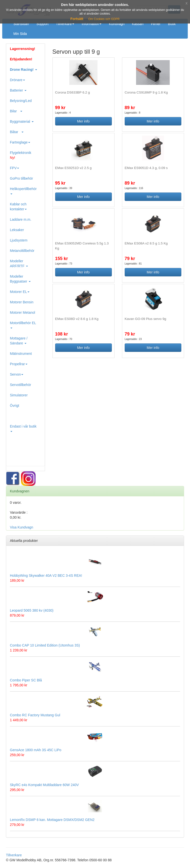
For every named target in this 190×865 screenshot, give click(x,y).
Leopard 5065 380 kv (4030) (31, 610)
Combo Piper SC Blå (26, 680)
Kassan (137, 24)
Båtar (17, 132)
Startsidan (21, 24)
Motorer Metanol (22, 312)
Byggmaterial (22, 121)
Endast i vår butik (23, 428)
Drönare (17, 80)
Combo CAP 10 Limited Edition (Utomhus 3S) (45, 645)
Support (42, 24)
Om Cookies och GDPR (104, 19)
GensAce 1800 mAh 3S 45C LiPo (35, 750)
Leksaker (17, 230)
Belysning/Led (21, 101)
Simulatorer (19, 395)
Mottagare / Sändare (18, 340)
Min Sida (20, 34)
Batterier (18, 90)
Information (91, 24)
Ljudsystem (18, 240)
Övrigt (14, 406)
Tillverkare (65, 24)
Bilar (16, 111)
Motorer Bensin (21, 302)
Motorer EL (19, 292)
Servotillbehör (20, 385)
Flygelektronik (20, 155)
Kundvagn (116, 24)
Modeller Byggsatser (20, 278)
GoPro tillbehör (21, 178)
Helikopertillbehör (23, 190)
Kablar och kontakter (18, 206)
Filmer (156, 24)
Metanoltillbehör (22, 251)
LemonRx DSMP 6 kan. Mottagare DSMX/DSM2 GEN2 (52, 820)
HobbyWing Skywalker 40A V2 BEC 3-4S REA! (46, 575)
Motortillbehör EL (23, 325)
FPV (14, 168)
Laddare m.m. (20, 219)
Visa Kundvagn (21, 527)
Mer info (83, 121)
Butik (172, 24)
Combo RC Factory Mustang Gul (35, 715)
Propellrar (18, 364)
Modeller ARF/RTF (19, 263)
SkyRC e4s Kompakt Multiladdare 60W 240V (44, 785)
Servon (16, 374)
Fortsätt (77, 19)
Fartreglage (20, 142)
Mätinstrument (21, 354)
